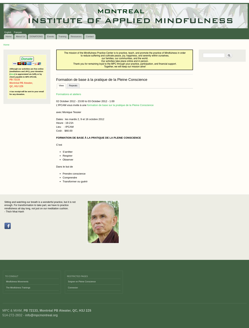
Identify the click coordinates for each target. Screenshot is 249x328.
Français (18, 32)
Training (62, 36)
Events (50, 36)
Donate (26, 59)
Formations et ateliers (68, 94)
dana (12, 74)
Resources (76, 36)
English (7, 32)
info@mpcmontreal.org (41, 315)
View (62, 85)
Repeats (73, 85)
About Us (20, 36)
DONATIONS (36, 36)
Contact (90, 36)
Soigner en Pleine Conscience (82, 281)
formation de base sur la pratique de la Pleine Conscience (120, 105)
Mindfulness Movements (17, 281)
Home (9, 36)
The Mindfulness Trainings (18, 287)
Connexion (73, 287)
